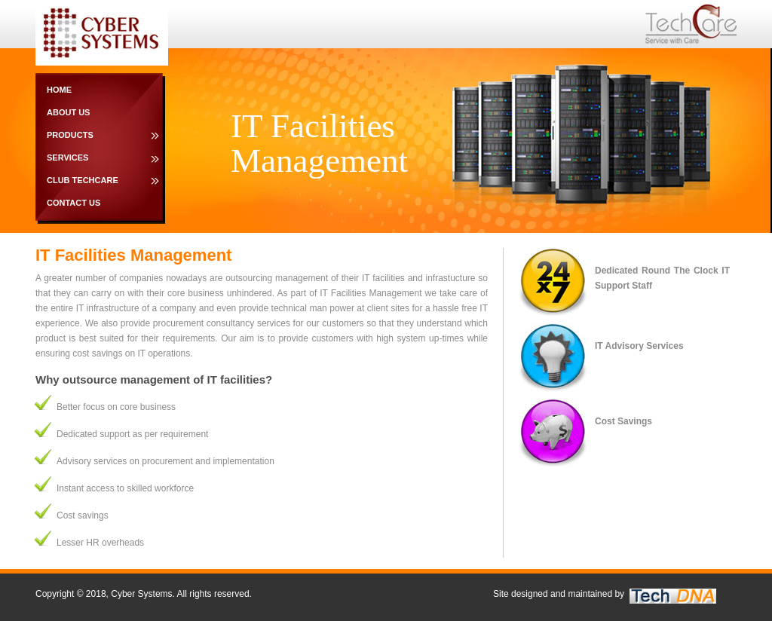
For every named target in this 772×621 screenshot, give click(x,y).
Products (70, 134)
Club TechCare (82, 180)
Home (59, 89)
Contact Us (73, 202)
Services (67, 157)
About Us (68, 112)
